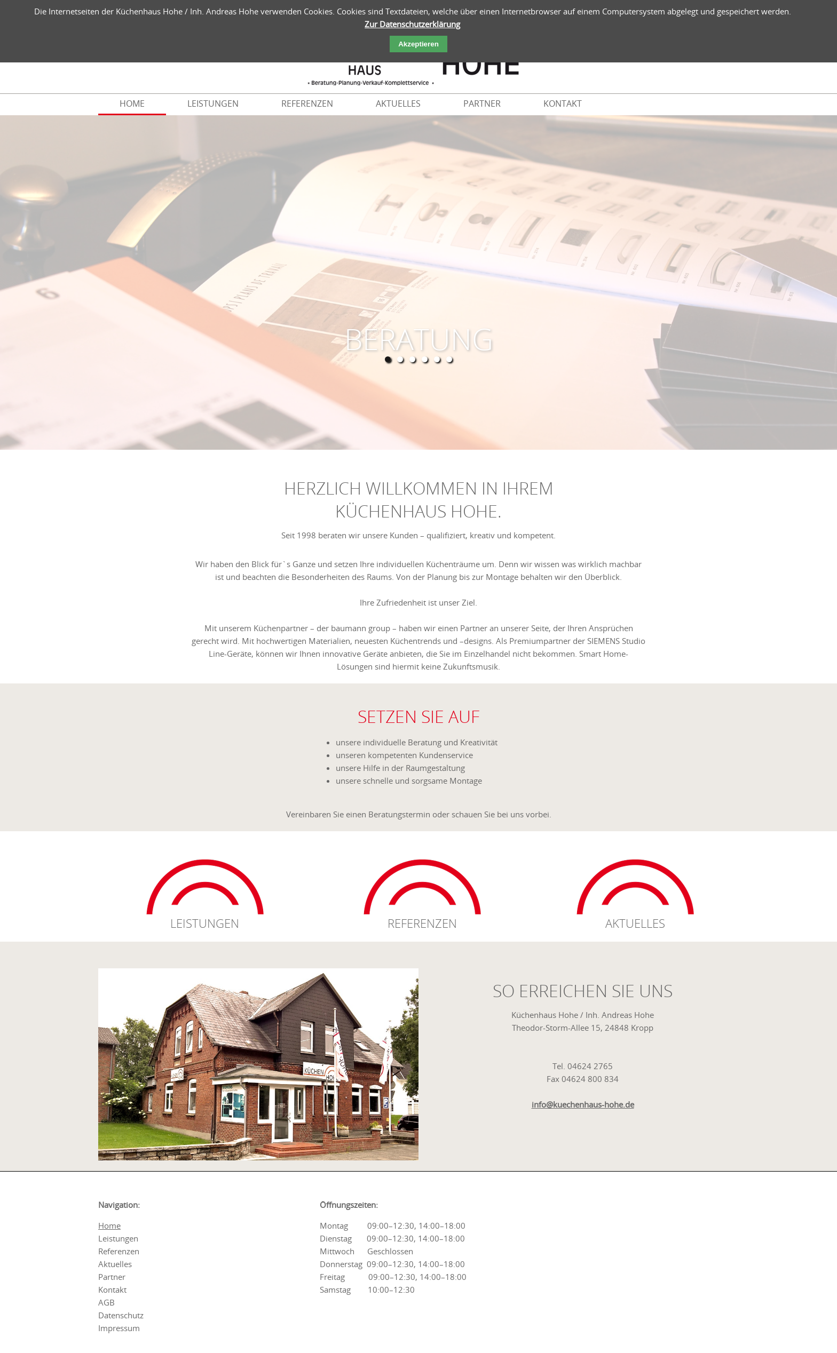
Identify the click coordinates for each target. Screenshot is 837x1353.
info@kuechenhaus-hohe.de (583, 1104)
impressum (119, 1328)
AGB (106, 1302)
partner (482, 103)
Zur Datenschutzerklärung (412, 24)
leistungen (213, 103)
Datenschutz (121, 1315)
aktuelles (398, 103)
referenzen (307, 103)
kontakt (562, 103)
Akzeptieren (418, 44)
